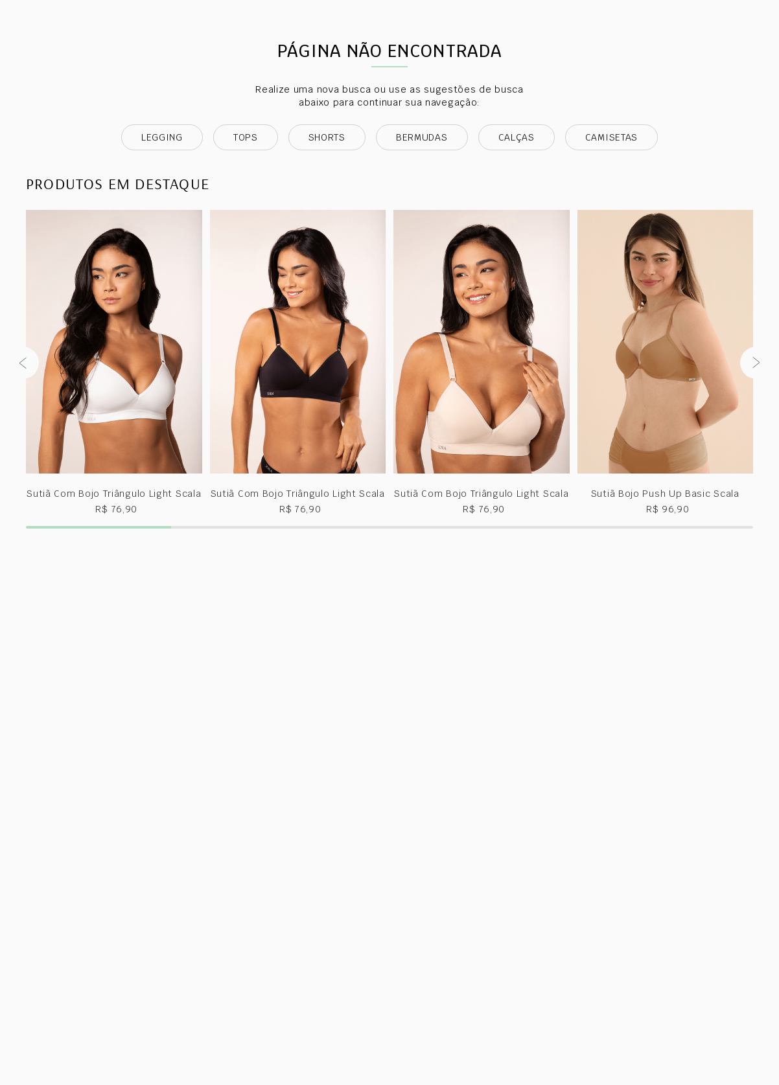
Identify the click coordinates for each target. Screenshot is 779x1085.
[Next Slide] (756, 462)
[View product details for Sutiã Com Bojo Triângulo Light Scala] (114, 462)
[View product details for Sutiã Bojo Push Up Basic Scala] (665, 462)
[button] (98, 627)
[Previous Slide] (22, 462)
